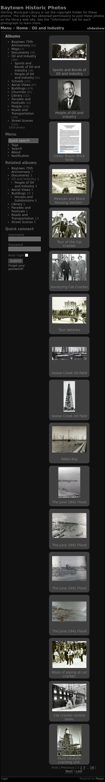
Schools (17, 81)
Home (22, 28)
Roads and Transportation (22, 111)
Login (4, 778)
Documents (20, 52)
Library (16, 95)
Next (69, 771)
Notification (20, 156)
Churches (18, 92)
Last (79, 771)
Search (16, 148)
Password (15, 244)
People (16, 106)
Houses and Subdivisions (24, 198)
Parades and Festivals (20, 100)
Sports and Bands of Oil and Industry (27, 66)
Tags (14, 145)
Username (16, 234)
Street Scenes (22, 120)
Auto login (18, 255)
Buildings (18, 88)
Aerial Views (20, 85)
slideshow (96, 28)
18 (92, 767)
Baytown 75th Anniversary (22, 43)
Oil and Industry (48, 28)
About (15, 152)
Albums (12, 36)
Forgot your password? (16, 267)
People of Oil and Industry (24, 75)
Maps (15, 49)
